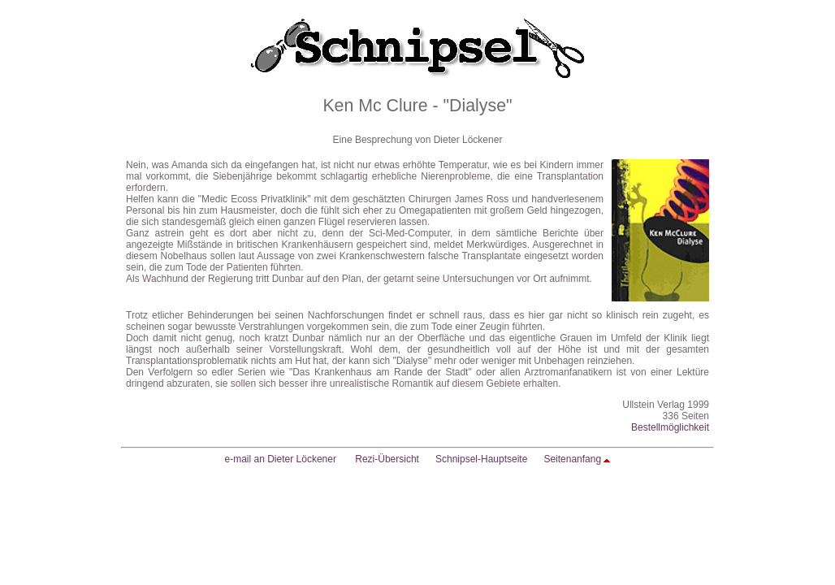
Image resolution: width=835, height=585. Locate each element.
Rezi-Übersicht (387, 459)
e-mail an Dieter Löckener (280, 459)
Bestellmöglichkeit (670, 427)
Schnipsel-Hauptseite (481, 459)
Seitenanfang (572, 459)
